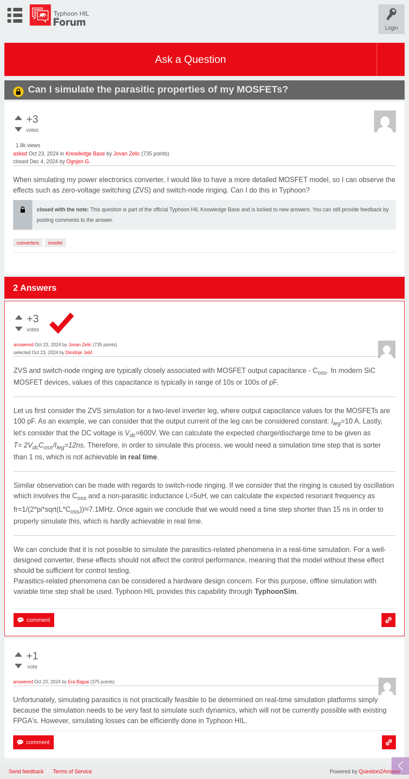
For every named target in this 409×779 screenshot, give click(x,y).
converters (28, 242)
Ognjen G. (78, 162)
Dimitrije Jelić (79, 352)
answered (24, 344)
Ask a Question (190, 59)
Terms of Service (72, 772)
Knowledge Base (85, 154)
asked (20, 154)
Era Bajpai (78, 681)
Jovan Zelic (127, 154)
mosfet (55, 242)
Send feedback (26, 772)
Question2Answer (379, 772)
